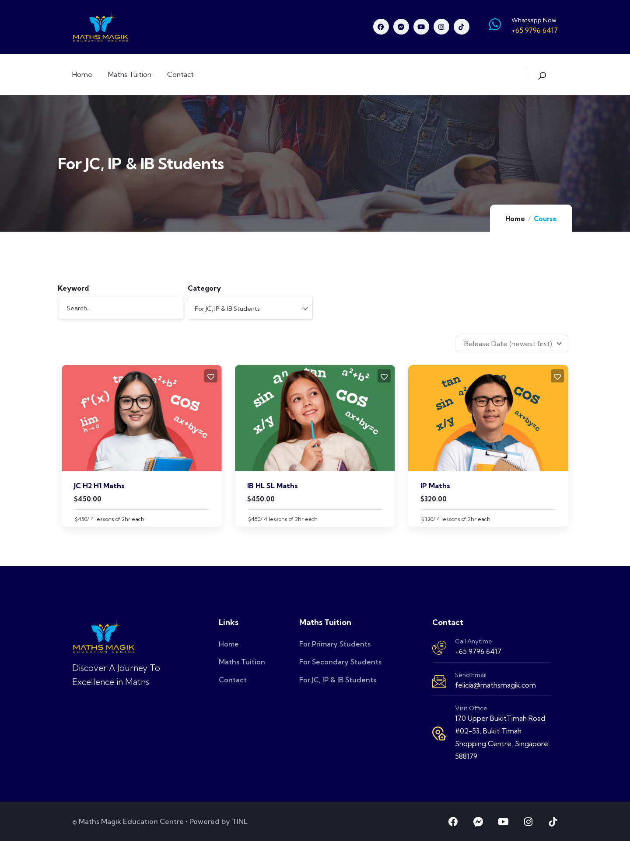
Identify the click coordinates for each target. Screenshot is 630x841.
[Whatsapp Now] (495, 24)
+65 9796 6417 (478, 651)
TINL (240, 821)
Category (204, 288)
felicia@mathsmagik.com (495, 685)
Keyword (73, 288)
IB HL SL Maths (272, 485)
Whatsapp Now (533, 20)
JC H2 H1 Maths (99, 485)
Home (515, 219)
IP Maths (435, 485)
